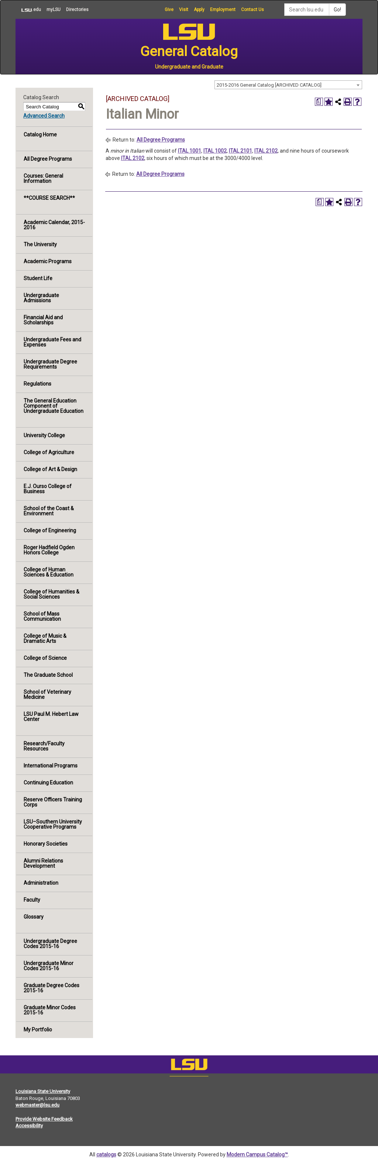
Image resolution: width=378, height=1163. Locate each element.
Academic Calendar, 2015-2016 (54, 224)
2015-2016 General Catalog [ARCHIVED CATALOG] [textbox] (269, 85)
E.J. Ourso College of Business (48, 488)
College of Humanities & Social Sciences (51, 594)
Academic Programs (48, 261)
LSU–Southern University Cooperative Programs (53, 824)
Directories (77, 9)
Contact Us (252, 9)
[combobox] (288, 84)
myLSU (54, 9)
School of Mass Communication (42, 616)
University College (44, 435)
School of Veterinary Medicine (47, 694)
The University (40, 244)
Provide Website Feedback (44, 1119)
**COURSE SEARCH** (49, 198)
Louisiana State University (43, 1091)
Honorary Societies (46, 844)
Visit (183, 9)
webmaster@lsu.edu (37, 1105)
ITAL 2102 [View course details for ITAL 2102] (266, 151)
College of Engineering (50, 530)
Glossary (34, 917)
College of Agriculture (49, 452)
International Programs (51, 766)
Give (169, 9)
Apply (199, 9)
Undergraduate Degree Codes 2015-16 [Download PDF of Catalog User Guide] (50, 943)
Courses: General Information (43, 178)
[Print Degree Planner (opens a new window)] (319, 102)
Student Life (38, 278)
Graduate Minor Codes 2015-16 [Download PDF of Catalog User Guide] (50, 1010)
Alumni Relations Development (43, 863)
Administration (41, 883)
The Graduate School (48, 675)
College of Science (45, 658)
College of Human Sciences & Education (48, 572)
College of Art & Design (50, 469)
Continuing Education (48, 783)
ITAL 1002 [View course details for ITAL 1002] (215, 151)
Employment (223, 9)
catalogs (106, 1154)
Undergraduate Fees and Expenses (52, 342)
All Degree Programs (48, 159)
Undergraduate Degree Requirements (50, 364)
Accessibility (29, 1125)
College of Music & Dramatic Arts (45, 638)
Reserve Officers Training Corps (53, 802)
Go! (337, 10)
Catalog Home (40, 134)
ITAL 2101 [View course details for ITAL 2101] (240, 151)
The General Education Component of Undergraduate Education (53, 406)
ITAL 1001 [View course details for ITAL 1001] (189, 151)
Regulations (37, 384)
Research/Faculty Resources (44, 746)
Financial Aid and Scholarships (43, 319)
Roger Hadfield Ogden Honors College (49, 550)
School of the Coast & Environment (49, 510)
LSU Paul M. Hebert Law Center (51, 716)
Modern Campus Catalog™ (257, 1154)
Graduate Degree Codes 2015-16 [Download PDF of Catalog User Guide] (51, 987)
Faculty (32, 900)
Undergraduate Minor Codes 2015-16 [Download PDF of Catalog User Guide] (48, 965)
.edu (28, 10)
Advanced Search (44, 116)
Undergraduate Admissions (41, 297)
